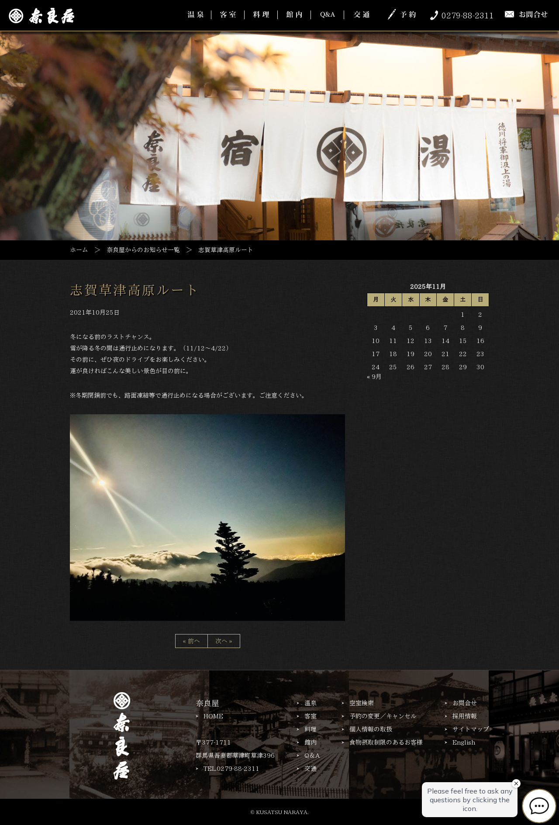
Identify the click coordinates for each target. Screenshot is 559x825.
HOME (213, 716)
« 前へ (191, 641)
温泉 (310, 703)
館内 (310, 742)
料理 (310, 729)
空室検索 (361, 703)
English (463, 742)
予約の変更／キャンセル (383, 716)
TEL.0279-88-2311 (231, 769)
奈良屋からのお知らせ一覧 (143, 250)
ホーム (79, 250)
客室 (310, 716)
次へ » (223, 641)
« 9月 (374, 377)
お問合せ (464, 703)
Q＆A (312, 755)
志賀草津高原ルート (135, 290)
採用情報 (464, 716)
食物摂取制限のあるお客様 (386, 742)
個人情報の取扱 (370, 729)
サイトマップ (470, 729)
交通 (310, 769)
